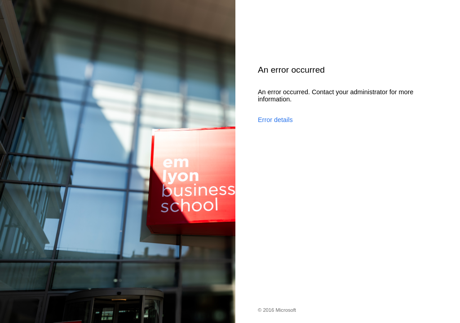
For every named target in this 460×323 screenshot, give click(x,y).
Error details (275, 119)
